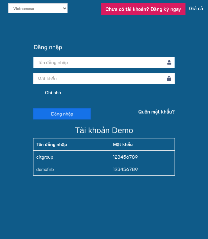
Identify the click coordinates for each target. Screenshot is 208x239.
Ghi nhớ (47, 93)
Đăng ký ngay (143, 9)
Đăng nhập (62, 114)
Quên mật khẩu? (156, 111)
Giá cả (196, 8)
